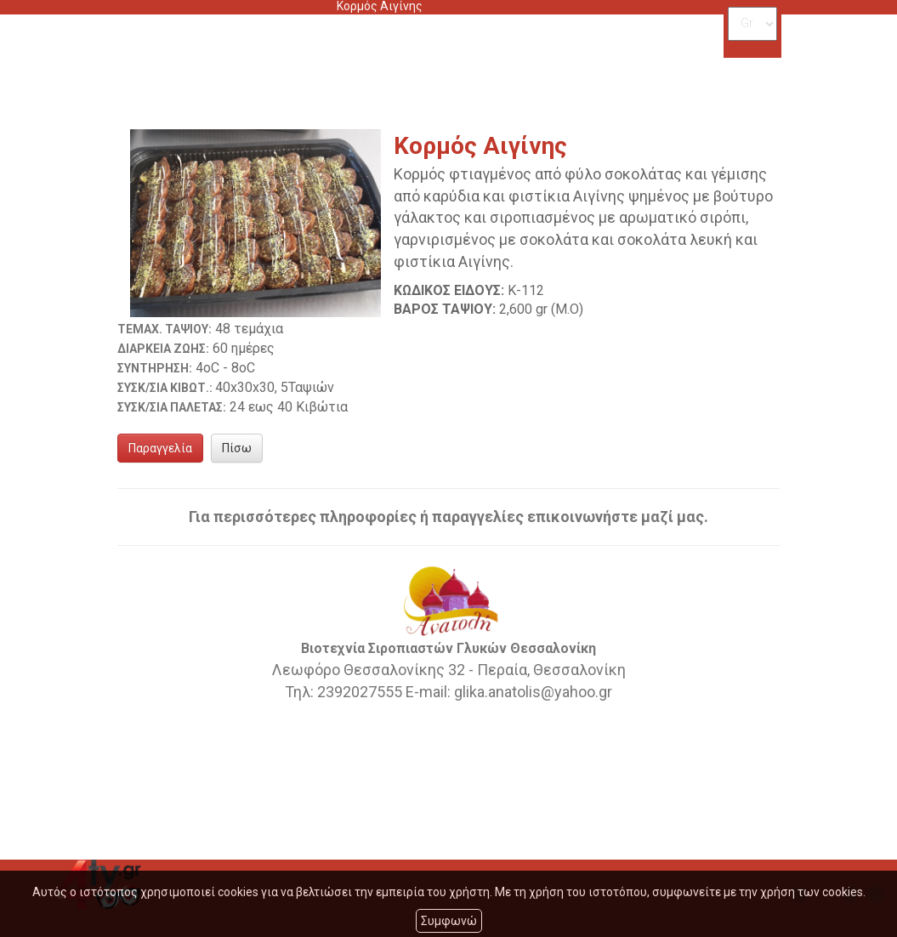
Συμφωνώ (449, 921)
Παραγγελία (160, 448)
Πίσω (237, 448)
